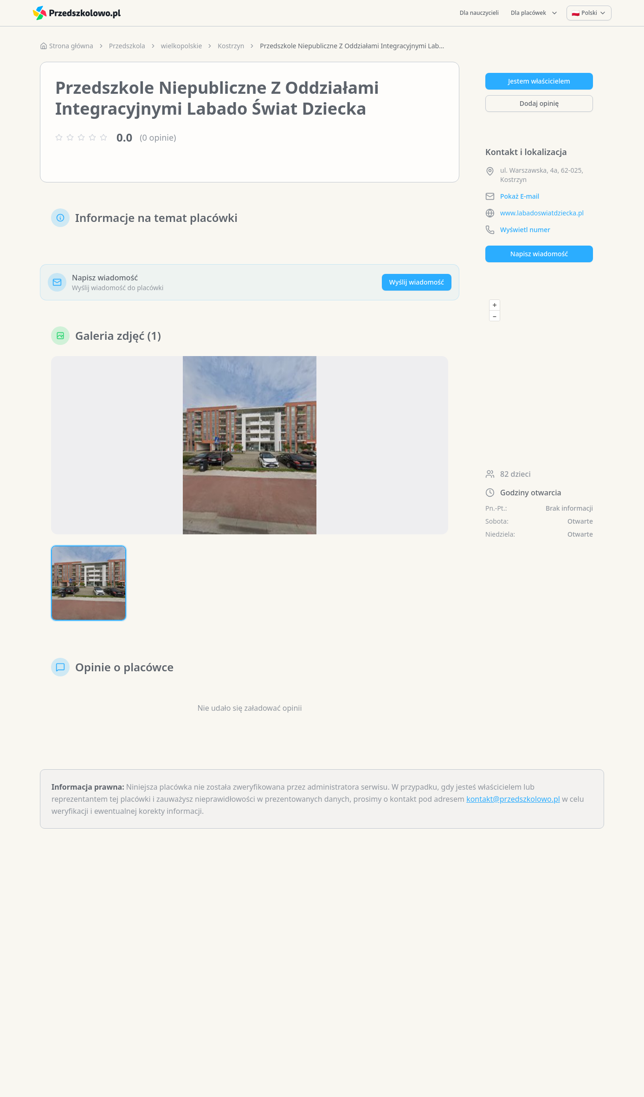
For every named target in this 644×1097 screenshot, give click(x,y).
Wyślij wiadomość (416, 282)
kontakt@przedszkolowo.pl (513, 799)
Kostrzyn (231, 45)
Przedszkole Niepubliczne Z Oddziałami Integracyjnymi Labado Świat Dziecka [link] (352, 45)
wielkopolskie (181, 45)
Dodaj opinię (539, 103)
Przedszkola (127, 45)
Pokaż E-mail (519, 196)
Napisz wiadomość (539, 253)
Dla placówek (534, 13)
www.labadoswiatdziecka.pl (542, 212)
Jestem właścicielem (539, 81)
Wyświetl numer (525, 229)
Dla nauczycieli (479, 13)
